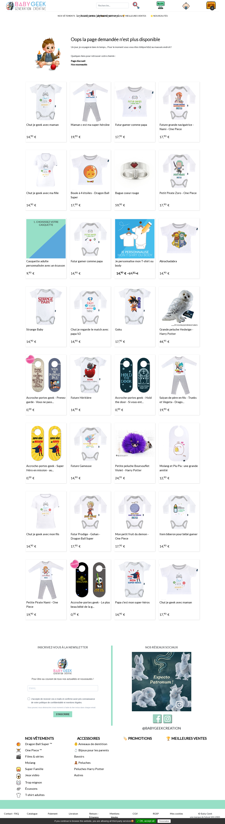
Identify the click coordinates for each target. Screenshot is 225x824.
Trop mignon (33, 782)
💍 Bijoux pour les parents (91, 750)
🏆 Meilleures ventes (134, 16)
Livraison (73, 813)
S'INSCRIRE (63, 714)
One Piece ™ (33, 750)
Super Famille (34, 769)
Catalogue (32, 813)
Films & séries (34, 756)
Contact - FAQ (11, 813)
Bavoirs (79, 756)
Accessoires (88, 738)
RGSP (156, 813)
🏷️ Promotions (137, 738)
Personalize (164, 821)
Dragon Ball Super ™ (38, 744)
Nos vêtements (67, 15)
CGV (135, 813)
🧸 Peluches (82, 762)
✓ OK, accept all (145, 821)
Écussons (31, 788)
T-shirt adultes (35, 795)
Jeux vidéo (32, 775)
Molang (30, 762)
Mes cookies (176, 813)
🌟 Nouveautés (159, 16)
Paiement (52, 813)
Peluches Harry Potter (89, 769)
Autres (78, 775)
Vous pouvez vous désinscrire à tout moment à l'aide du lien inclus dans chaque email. (62, 708)
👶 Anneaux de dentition (90, 744)
